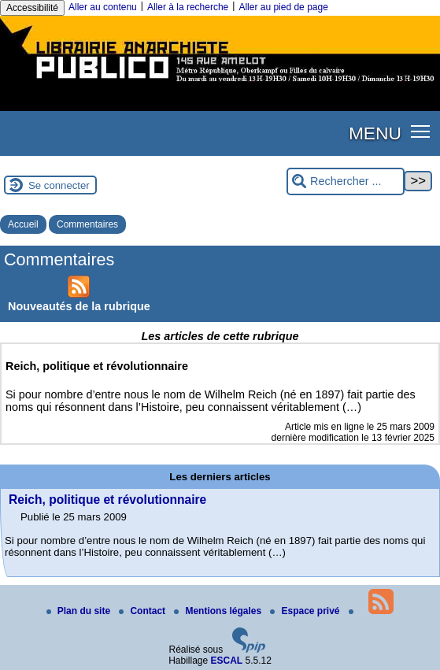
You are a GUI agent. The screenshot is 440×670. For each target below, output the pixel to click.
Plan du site (79, 610)
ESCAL (227, 660)
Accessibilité (32, 7)
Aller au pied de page (282, 7)
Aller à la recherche (187, 7)
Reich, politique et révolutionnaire (107, 499)
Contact (143, 610)
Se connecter (59, 185)
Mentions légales (219, 610)
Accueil (23, 224)
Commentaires (87, 224)
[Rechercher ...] (346, 181)
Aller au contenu (102, 7)
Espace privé (306, 610)
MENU (375, 133)
